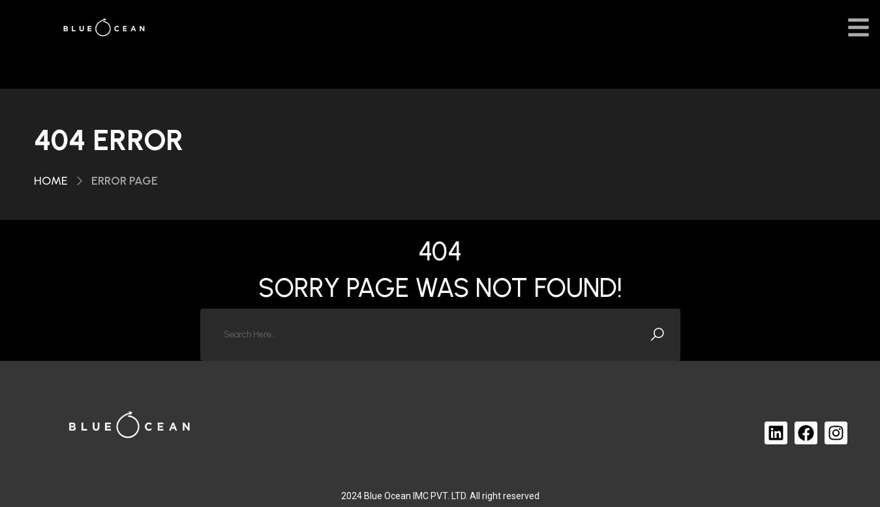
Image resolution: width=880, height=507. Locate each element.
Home (51, 180)
